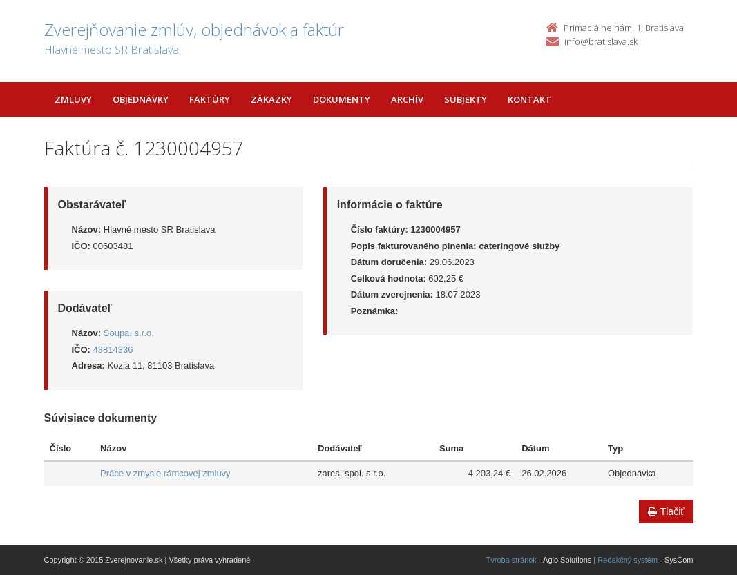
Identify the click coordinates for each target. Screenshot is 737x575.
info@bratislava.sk (601, 41)
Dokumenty (341, 99)
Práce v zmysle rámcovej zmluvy (165, 473)
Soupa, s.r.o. (129, 333)
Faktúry (209, 99)
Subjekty (465, 99)
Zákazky (271, 99)
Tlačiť (666, 511)
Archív (407, 99)
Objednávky (141, 99)
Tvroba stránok (511, 560)
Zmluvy (73, 99)
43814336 (113, 349)
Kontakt (529, 99)
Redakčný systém (627, 560)
